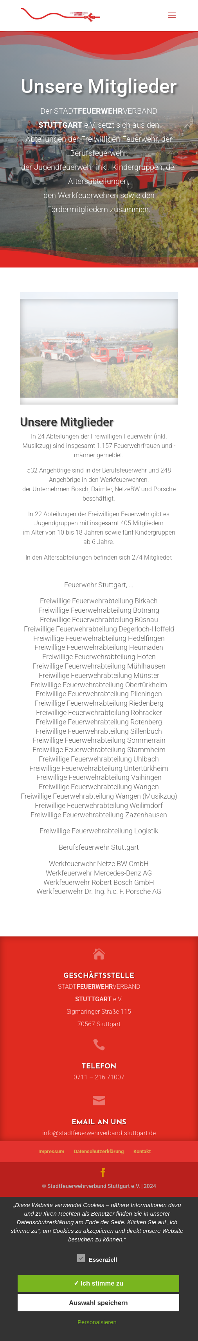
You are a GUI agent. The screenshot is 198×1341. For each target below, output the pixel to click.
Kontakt (142, 1151)
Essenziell (97, 1258)
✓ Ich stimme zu (99, 1283)
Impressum (51, 1151)
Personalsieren (97, 1322)
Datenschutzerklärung (99, 1151)
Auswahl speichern (98, 1302)
